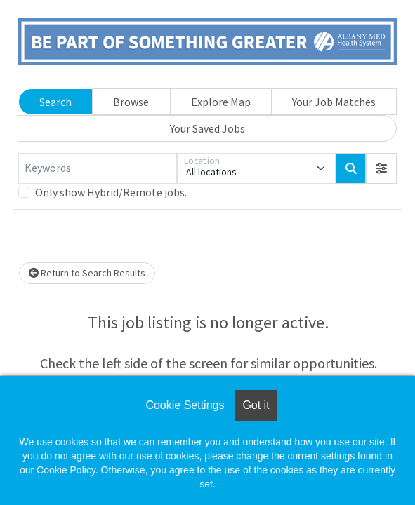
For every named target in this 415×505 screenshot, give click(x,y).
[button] (381, 168)
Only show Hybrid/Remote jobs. (111, 192)
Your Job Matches (334, 102)
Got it (255, 405)
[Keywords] (97, 168)
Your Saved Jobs (207, 128)
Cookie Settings (184, 405)
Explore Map (221, 102)
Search (55, 102)
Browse (131, 102)
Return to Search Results (87, 273)
